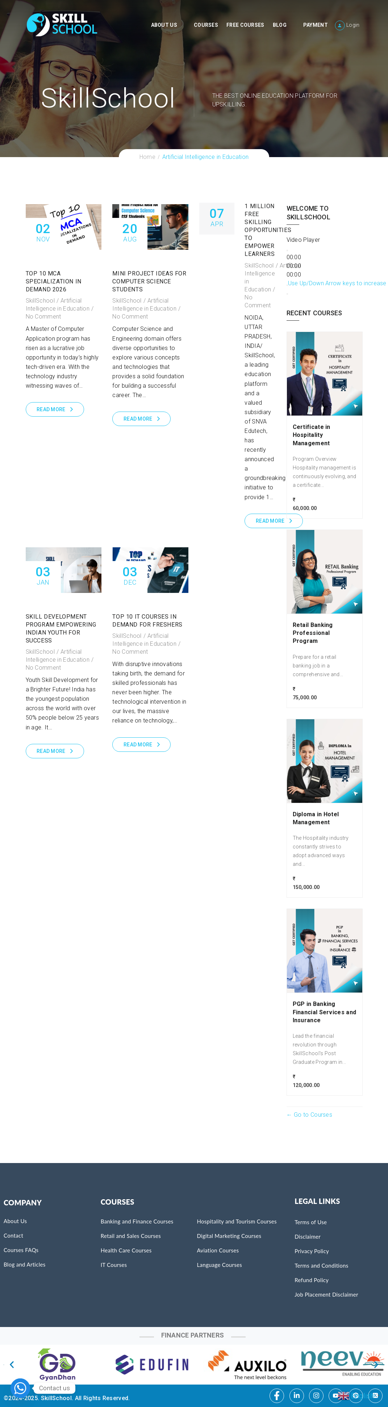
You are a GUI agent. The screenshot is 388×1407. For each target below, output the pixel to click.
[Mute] (287, 285)
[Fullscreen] (287, 294)
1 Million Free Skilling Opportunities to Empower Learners (268, 230)
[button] (11, 1364)
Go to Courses (312, 1114)
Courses (206, 25)
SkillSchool (40, 300)
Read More (51, 409)
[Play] (287, 250)
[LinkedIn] (296, 1396)
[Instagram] (316, 1396)
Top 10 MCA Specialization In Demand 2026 (54, 281)
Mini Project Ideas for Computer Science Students (149, 281)
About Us (164, 25)
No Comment (43, 316)
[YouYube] (336, 1396)
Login (353, 25)
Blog (280, 25)
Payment (315, 25)
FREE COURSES (245, 25)
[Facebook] (277, 1396)
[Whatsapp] (20, 1388)
